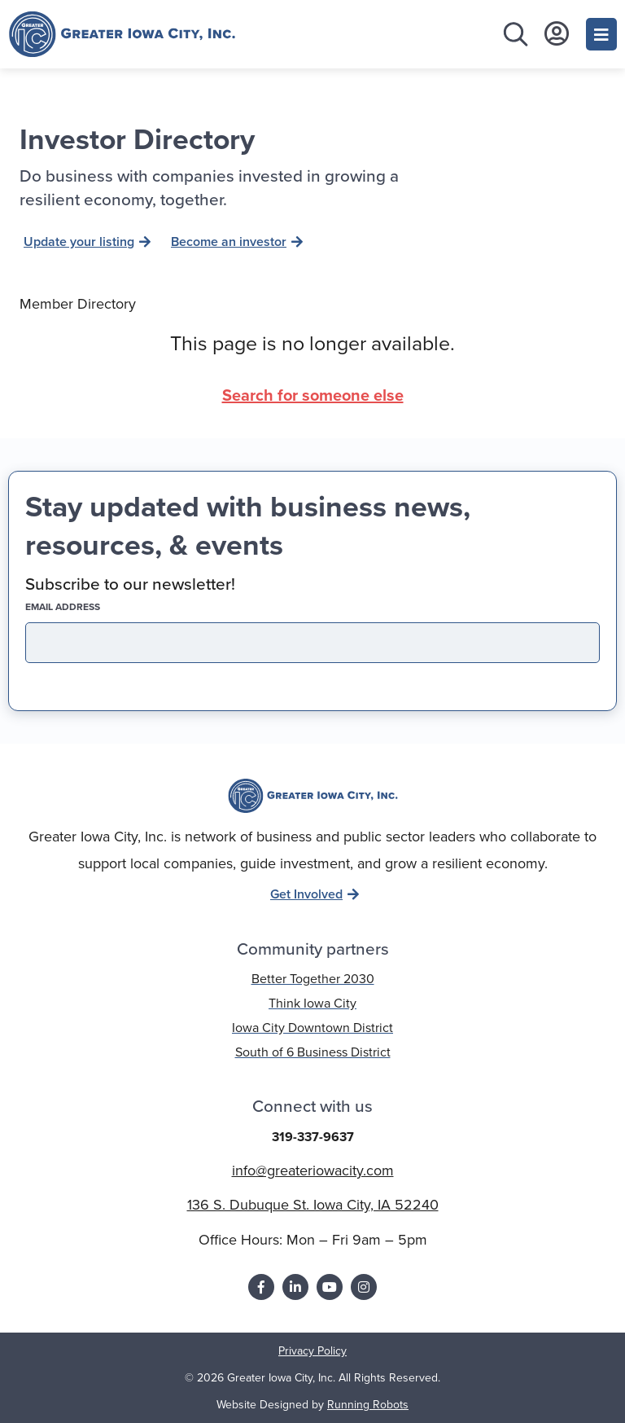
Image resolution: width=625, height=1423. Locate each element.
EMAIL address (91, 607)
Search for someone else (313, 394)
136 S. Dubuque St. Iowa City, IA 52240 (313, 1204)
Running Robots (368, 1404)
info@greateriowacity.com (313, 1170)
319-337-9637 (313, 1136)
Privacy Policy (312, 1350)
